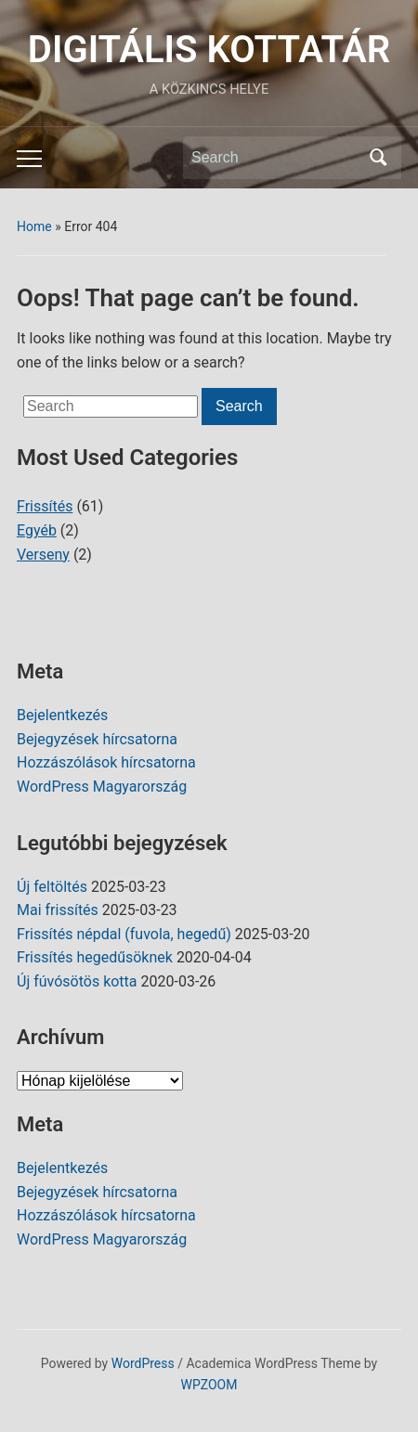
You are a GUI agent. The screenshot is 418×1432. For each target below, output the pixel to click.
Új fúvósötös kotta (77, 981)
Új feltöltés (52, 887)
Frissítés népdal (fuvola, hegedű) (124, 934)
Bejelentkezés (62, 715)
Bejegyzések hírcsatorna (97, 739)
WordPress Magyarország (102, 786)
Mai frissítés (57, 910)
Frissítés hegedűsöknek (95, 957)
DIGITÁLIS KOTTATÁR (209, 49)
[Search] (274, 157)
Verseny (43, 554)
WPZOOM (209, 1384)
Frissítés (44, 506)
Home (34, 226)
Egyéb (37, 530)
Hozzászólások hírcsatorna (106, 762)
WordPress (143, 1363)
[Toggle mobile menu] (29, 158)
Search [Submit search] (378, 157)
